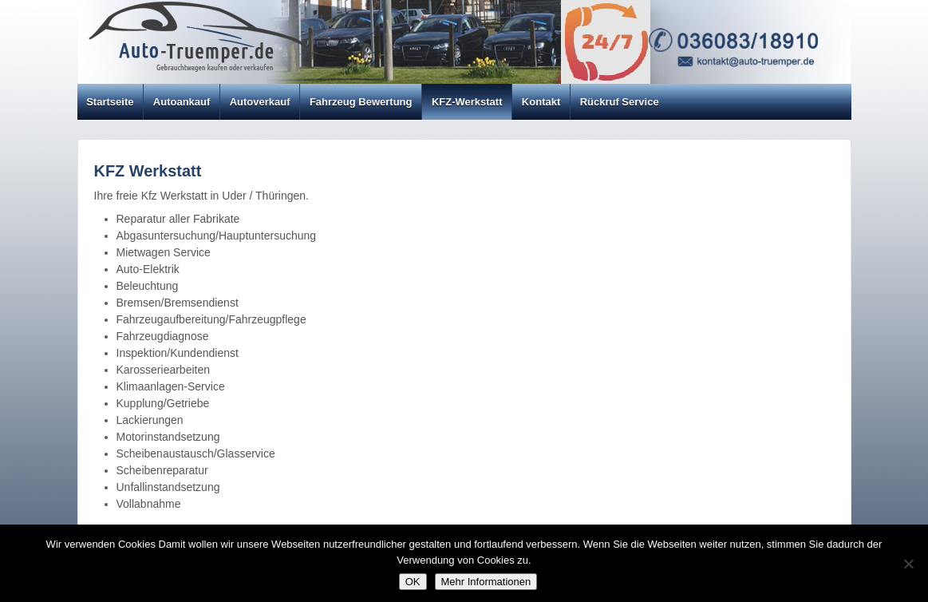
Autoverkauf (260, 102)
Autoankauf (182, 102)
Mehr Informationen (486, 582)
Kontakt (541, 102)
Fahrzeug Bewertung (361, 102)
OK (413, 582)
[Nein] (908, 564)
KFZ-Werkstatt (467, 102)
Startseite (109, 102)
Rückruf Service (619, 102)
